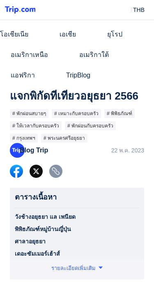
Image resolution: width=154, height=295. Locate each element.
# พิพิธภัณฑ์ (119, 113)
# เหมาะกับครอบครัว (76, 113)
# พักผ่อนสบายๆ (29, 113)
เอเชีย (68, 34)
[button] (132, 10)
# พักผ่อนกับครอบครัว (90, 126)
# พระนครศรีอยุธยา (64, 138)
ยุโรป (114, 34)
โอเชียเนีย (14, 34)
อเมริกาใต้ (94, 54)
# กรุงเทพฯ (23, 138)
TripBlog (78, 75)
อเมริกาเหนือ (29, 54)
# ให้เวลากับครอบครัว (35, 126)
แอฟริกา (23, 75)
